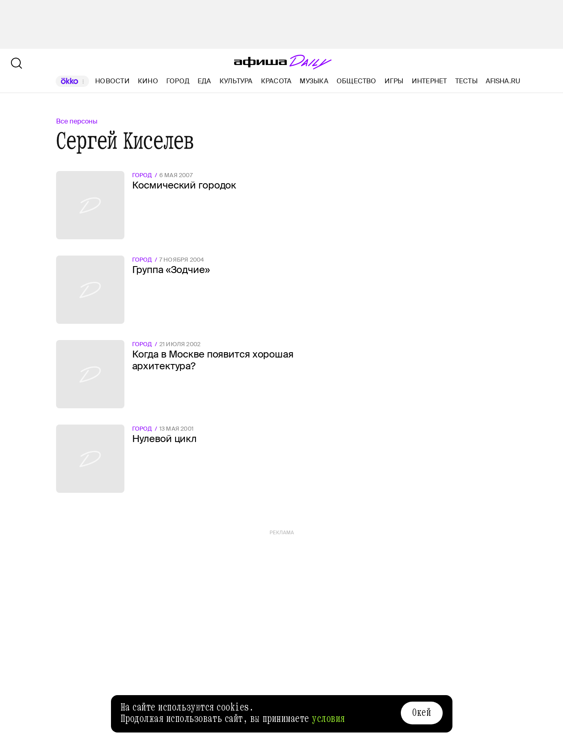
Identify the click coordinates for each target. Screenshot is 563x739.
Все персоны (77, 121)
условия (328, 718)
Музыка (314, 81)
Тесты (466, 81)
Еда (204, 81)
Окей (421, 712)
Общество (356, 81)
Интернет (429, 81)
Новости (112, 81)
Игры (394, 81)
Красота (276, 81)
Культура (236, 81)
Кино (148, 81)
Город (177, 81)
